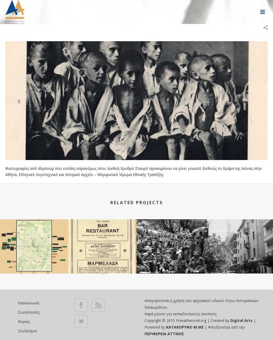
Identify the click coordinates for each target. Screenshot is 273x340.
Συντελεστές (29, 312)
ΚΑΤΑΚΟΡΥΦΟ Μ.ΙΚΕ (185, 327)
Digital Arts (241, 320)
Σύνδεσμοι (27, 330)
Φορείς (24, 321)
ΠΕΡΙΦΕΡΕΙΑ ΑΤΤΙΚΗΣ (164, 333)
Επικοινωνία (28, 302)
